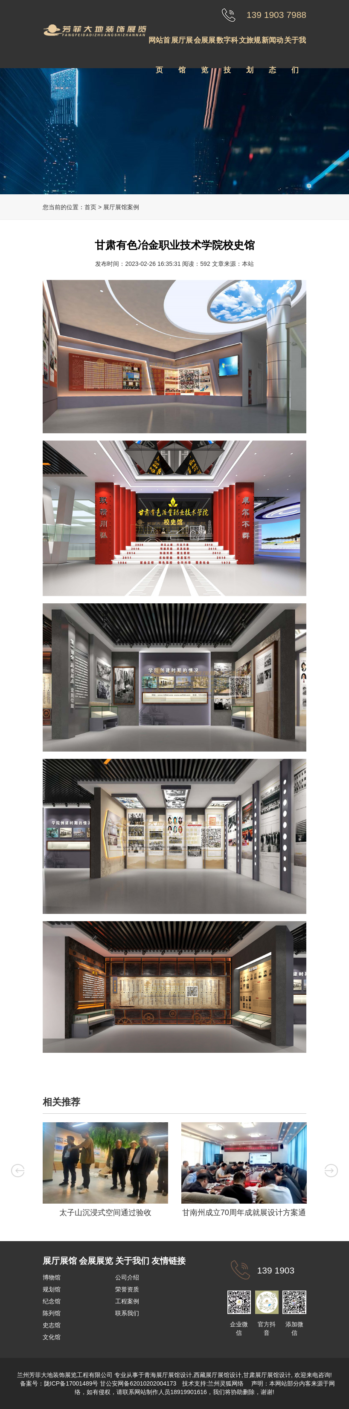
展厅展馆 (182, 45)
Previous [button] (16, 1170)
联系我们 (127, 1313)
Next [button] (332, 1170)
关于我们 (295, 45)
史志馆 (52, 1325)
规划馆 (52, 1289)
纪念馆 (52, 1301)
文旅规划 (250, 45)
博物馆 (52, 1277)
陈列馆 (52, 1313)
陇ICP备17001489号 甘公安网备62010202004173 (110, 1383)
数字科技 (227, 45)
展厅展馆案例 (121, 207)
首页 (90, 207)
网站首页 (159, 45)
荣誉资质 (127, 1289)
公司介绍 (127, 1277)
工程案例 (127, 1301)
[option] (105, 1172)
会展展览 (204, 45)
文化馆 (52, 1337)
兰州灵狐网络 (226, 1383)
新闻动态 (272, 45)
